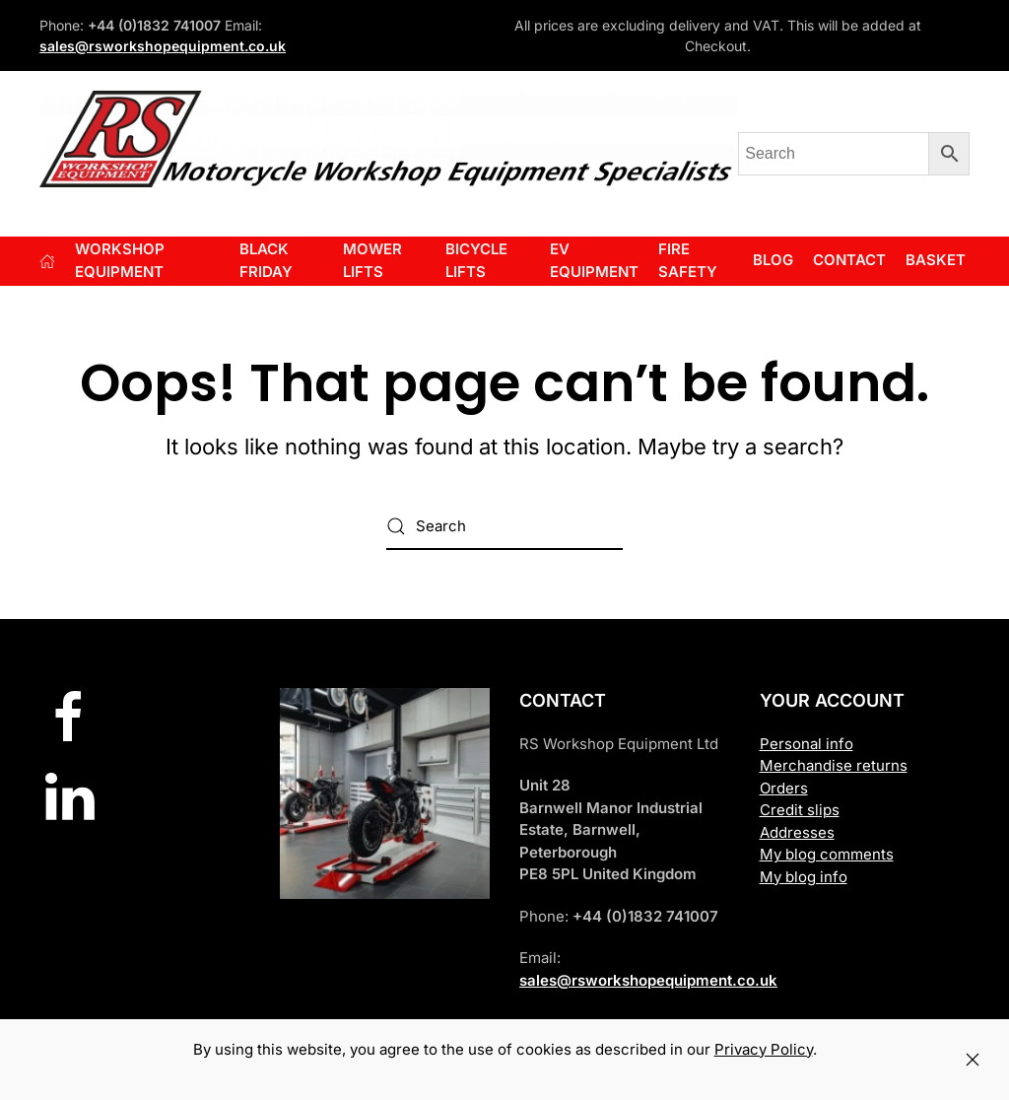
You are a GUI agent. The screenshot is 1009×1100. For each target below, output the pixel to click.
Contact (849, 259)
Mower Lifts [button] (372, 260)
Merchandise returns (834, 765)
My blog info (803, 876)
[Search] (504, 526)
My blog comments (827, 854)
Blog (773, 259)
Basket (936, 259)
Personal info (806, 743)
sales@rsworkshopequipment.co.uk (162, 45)
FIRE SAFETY (687, 260)
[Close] (972, 1059)
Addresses (797, 832)
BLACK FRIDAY (266, 260)
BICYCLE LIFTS (476, 260)
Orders (784, 788)
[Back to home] (388, 139)
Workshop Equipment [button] (120, 260)
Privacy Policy (763, 1049)
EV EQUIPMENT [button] (594, 260)
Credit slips (800, 809)
